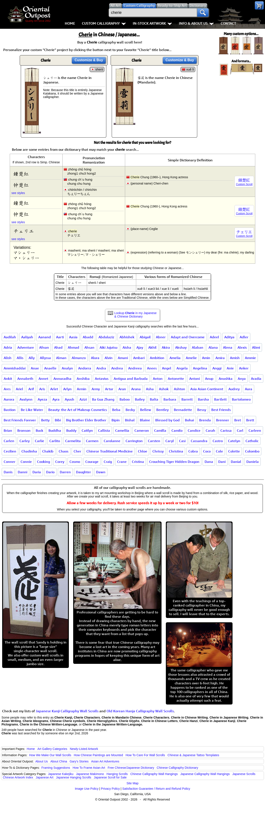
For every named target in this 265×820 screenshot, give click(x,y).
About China (58, 761)
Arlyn (67, 389)
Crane (122, 461)
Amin (206, 358)
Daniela (252, 461)
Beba (116, 410)
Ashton (179, 389)
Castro (218, 441)
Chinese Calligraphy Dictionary (177, 767)
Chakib (47, 451)
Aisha (127, 347)
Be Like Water (32, 410)
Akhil (152, 347)
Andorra (84, 368)
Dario (50, 472)
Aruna (136, 389)
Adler (244, 337)
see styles (18, 193)
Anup (209, 378)
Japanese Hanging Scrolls (73, 777)
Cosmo (74, 461)
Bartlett (220, 399)
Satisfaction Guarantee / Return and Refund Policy (156, 788)
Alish (7, 358)
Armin (81, 389)
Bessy (201, 410)
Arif (31, 389)
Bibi (58, 420)
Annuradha (62, 378)
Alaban (197, 347)
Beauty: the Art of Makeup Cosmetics (77, 410)
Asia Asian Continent (206, 389)
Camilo (177, 430)
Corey (59, 461)
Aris (42, 389)
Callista (104, 430)
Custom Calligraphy (104, 23)
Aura (248, 389)
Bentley (162, 410)
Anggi (216, 368)
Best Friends (221, 410)
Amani (123, 358)
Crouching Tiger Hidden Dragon (174, 461)
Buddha (54, 430)
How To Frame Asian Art (89, 767)
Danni (22, 472)
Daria (36, 472)
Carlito (54, 441)
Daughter (83, 472)
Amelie (191, 358)
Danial (236, 461)
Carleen (255, 430)
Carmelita (73, 441)
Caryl (169, 441)
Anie (230, 368)
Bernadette (183, 410)
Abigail (145, 337)
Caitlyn (87, 430)
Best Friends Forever (20, 420)
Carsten (154, 441)
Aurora (9, 399)
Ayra (56, 399)
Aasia (73, 337)
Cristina (138, 461)
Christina (176, 451)
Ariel (19, 389)
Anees (152, 368)
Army (96, 389)
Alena (227, 347)
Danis (8, 472)
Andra (101, 368)
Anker (244, 368)
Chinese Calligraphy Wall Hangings (154, 774)
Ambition (157, 358)
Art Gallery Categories (52, 749)
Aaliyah (27, 337)
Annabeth (25, 378)
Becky (130, 410)
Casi (182, 441)
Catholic (252, 441)
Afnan (44, 347)
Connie (26, 461)
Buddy (71, 430)
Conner (9, 461)
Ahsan (89, 347)
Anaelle (50, 368)
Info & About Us (196, 23)
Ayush (69, 399)
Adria (8, 347)
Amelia (175, 358)
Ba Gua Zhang (103, 399)
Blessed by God (167, 420)
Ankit (8, 378)
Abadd (88, 337)
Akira (166, 347)
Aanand (44, 337)
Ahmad (73, 347)
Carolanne (112, 441)
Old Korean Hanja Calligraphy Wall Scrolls (140, 711)
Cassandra (199, 441)
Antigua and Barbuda (131, 378)
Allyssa (45, 358)
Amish (235, 358)
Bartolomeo (241, 399)
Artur (109, 389)
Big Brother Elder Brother (86, 420)
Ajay (139, 347)
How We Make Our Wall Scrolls (50, 755)
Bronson (24, 430)
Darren (65, 472)
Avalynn (25, 399)
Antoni (194, 378)
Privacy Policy (110, 788)
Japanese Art (44, 777)
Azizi (83, 399)
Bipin (115, 420)
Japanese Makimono (90, 774)
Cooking (43, 461)
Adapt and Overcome (188, 337)
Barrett (187, 399)
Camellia (122, 430)
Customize (88, 60)
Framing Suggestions (55, 767)
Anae (35, 368)
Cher (77, 451)
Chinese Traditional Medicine (109, 451)
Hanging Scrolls (117, 774)
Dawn (100, 472)
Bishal (130, 420)
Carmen (92, 441)
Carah (210, 430)
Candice (194, 430)
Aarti (60, 337)
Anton (158, 378)
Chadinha (29, 451)
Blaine (145, 420)
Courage (92, 461)
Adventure (25, 347)
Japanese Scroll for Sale (110, 777)
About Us (41, 761)
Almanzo (79, 358)
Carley (24, 441)
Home (70, 23)
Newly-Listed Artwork (84, 749)
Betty (45, 420)
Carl (240, 430)
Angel (166, 368)
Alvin (109, 358)
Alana (213, 347)
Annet (43, 378)
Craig (108, 461)
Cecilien (10, 451)
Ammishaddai (15, 368)
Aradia (256, 378)
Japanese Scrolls (243, 774)
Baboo (125, 399)
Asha (150, 389)
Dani (222, 461)
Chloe (142, 451)
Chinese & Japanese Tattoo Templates (193, 755)
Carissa (226, 430)
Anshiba (83, 378)
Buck (39, 430)
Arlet (54, 389)
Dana (209, 461)
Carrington (134, 441)
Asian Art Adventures (105, 761)
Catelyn (234, 441)
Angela (182, 368)
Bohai (189, 420)
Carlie (39, 441)
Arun (122, 389)
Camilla (160, 430)
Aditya (229, 337)
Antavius (101, 378)
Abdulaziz (106, 337)
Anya (242, 378)
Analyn (67, 368)
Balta (154, 399)
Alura (95, 358)
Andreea (135, 368)
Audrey (234, 389)
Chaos (63, 451)
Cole (219, 451)
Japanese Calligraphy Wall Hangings (205, 774)
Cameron (141, 430)
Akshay (181, 347)
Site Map (132, 783)
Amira (220, 358)
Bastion (10, 410)
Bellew (145, 410)
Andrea (117, 368)
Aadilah (10, 337)
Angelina (200, 368)
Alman (61, 358)
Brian (8, 430)
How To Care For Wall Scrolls (145, 755)
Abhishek (127, 337)
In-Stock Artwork (152, 23)
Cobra (193, 451)
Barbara (169, 399)
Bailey (140, 399)
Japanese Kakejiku (61, 774)
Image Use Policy (87, 788)
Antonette (176, 378)
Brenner (222, 420)
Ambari (139, 358)
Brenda (205, 420)
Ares (7, 389)
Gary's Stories (79, 761)
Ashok (164, 389)
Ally (32, 358)
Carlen (9, 441)
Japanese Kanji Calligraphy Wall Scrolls (67, 711)
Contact (228, 23)
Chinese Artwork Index (18, 777)
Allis (20, 358)
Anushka (226, 378)
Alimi (256, 347)
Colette (234, 451)
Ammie (250, 358)
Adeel (214, 337)
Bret (237, 420)
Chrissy (158, 451)
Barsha (203, 399)
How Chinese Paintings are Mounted (98, 755)
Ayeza (42, 399)
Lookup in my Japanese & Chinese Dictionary (135, 314)
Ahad (58, 347)
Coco (207, 451)
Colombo (252, 451)
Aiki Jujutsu (108, 347)
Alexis (242, 347)
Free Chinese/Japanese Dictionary (131, 767)
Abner (161, 337)
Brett (250, 420)
